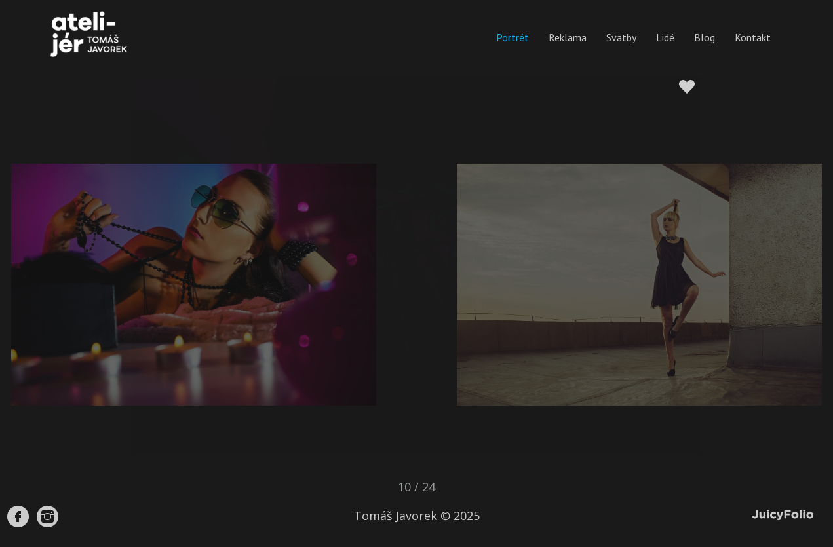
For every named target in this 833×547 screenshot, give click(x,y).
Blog (704, 37)
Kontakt (753, 37)
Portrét (512, 37)
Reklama (568, 37)
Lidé (665, 37)
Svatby (621, 37)
